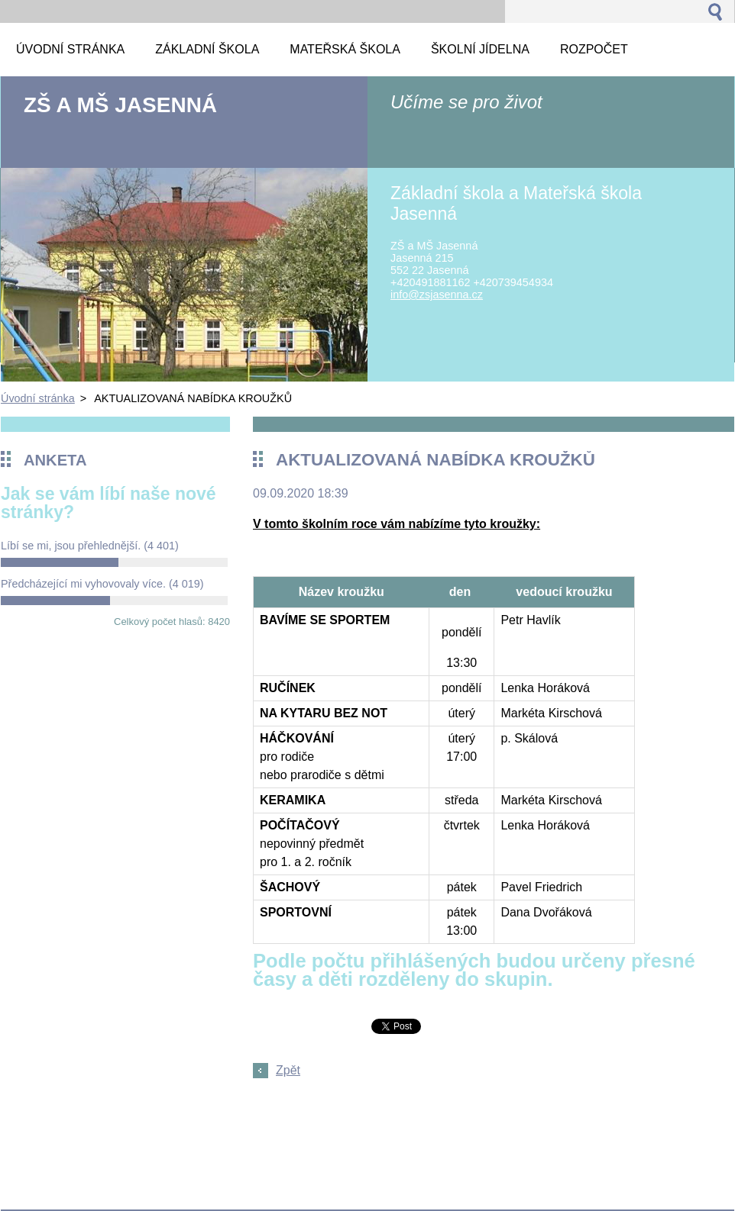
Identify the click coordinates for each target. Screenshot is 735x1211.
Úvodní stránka (38, 398)
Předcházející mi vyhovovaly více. (102, 584)
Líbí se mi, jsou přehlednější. (90, 545)
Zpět (288, 1070)
